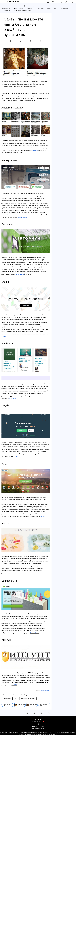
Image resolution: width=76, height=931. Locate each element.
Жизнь (55, 8)
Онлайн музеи (60, 6)
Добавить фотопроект (38, 726)
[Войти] (66, 2)
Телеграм (44, 704)
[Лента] (53, 2)
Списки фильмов (6, 10)
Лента (7, 704)
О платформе (37, 724)
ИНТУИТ (14, 685)
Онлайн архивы (6, 8)
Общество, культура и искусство (22, 10)
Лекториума (20, 274)
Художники (51, 6)
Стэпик (3, 336)
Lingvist (17, 456)
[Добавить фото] (57, 2)
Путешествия (64, 8)
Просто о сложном (18, 8)
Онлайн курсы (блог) (45, 690)
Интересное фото (22, 6)
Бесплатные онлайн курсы (10, 695)
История (42, 6)
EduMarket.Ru (34, 633)
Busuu (43, 516)
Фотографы (11, 6)
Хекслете (27, 573)
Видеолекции (29, 8)
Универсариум (22, 217)
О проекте (38, 719)
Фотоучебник (40, 8)
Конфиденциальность (38, 728)
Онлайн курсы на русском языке (30, 695)
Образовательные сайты (28, 698)
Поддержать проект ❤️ (38, 721)
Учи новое (12, 398)
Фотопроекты (33, 6)
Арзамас (35, 150)
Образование (7, 698)
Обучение (16, 698)
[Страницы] (48, 2)
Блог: (3, 6)
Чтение (49, 8)
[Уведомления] (62, 2)
